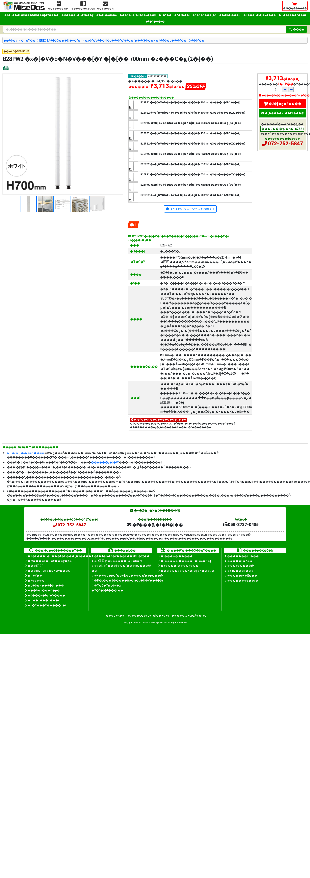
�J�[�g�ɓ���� (282, 103)
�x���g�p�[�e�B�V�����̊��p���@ (128, 575)
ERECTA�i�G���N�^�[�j (60, 40)
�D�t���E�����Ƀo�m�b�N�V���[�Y (128, 580)
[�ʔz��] (5, 68)
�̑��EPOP (35, 566)
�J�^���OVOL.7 (162, 423)
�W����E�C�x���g (77, 15)
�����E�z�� (240, 561)
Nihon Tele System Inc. (156, 622)
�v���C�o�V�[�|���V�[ (148, 615)
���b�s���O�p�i (44, 590)
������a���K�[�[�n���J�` (188, 571)
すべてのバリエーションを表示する (192, 208)
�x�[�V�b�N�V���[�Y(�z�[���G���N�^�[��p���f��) (136, 40)
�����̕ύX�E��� (242, 575)
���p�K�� (115, 615)
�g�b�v (10, 40)
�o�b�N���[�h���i (46, 585)
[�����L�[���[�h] (144, 29)
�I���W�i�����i (177, 556)
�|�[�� (197, 40)
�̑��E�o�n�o (106, 15)
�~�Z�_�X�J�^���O (25, 453)
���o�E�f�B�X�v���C (138, 15)
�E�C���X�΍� (155, 21)
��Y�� (165, 15)
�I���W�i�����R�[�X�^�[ (186, 561)
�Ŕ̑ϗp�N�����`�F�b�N (118, 561)
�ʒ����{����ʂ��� (180, 566)
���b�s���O (229, 15)
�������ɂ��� (243, 556)
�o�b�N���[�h (204, 15)
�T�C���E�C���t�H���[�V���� (31, 15)
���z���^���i (292, 15)
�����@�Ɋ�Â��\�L (189, 615)
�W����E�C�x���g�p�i (50, 561)
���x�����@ (240, 566)
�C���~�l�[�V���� (259, 15)
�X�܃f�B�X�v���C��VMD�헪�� (122, 556)
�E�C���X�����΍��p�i (47, 605)
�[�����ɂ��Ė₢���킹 (282, 113)
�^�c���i (181, 15)
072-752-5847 (285, 143)
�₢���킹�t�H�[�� (155, 525)
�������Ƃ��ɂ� (242, 580)
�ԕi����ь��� (240, 571)
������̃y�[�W (105, 462)
